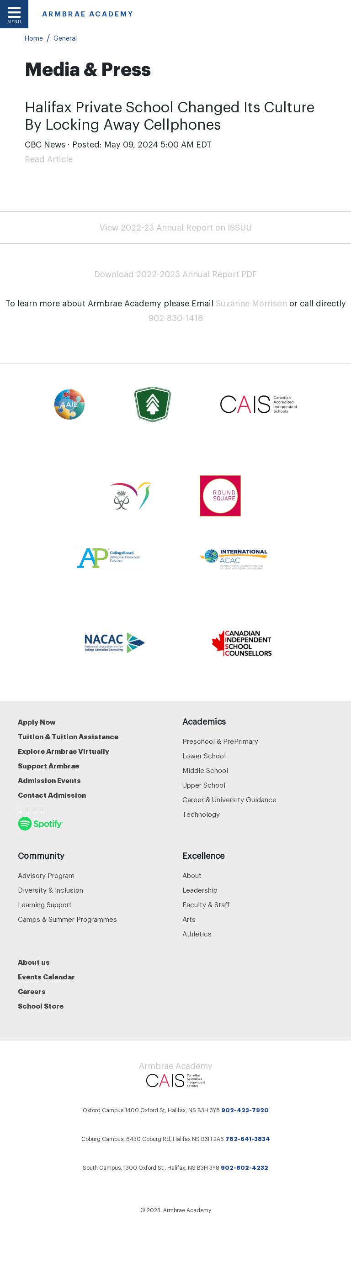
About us (34, 962)
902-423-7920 (245, 1110)
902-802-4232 (244, 1168)
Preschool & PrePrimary (220, 741)
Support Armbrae (48, 766)
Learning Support (45, 905)
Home (34, 39)
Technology (201, 814)
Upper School (203, 785)
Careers (32, 992)
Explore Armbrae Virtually (63, 751)
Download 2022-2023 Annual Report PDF (175, 274)
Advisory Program (46, 876)
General (65, 39)
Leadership (200, 890)
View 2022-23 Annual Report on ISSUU (176, 228)
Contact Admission (52, 795)
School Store (41, 1006)
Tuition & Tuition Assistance (68, 737)
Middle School (205, 771)
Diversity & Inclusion (50, 890)
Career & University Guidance (229, 800)
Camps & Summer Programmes (67, 919)
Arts (189, 919)
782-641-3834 (247, 1139)
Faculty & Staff (206, 905)
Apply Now (37, 722)
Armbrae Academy (176, 1066)
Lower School (204, 756)
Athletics (197, 934)
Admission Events (49, 781)
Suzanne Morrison (251, 304)
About (192, 876)
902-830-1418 (176, 318)
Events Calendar (46, 977)
